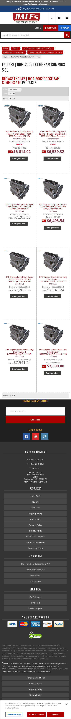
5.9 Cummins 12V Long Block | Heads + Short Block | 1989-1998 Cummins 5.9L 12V (19, 134)
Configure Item (19, 158)
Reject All (56, 714)
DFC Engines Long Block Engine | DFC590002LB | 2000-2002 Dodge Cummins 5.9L (19, 206)
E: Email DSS (35, 468)
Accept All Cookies (36, 714)
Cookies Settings (14, 714)
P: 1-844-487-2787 (36, 459)
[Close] (67, 704)
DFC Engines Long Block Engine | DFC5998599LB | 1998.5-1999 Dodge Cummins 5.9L (19, 279)
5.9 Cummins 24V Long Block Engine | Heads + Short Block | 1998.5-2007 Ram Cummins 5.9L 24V (53, 134)
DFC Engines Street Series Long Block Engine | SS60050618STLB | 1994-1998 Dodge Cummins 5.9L (53, 352)
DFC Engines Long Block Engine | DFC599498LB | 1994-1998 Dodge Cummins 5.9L (53, 206)
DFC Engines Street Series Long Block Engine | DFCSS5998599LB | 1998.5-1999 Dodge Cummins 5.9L (19, 352)
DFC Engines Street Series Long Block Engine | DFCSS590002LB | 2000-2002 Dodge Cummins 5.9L (53, 279)
